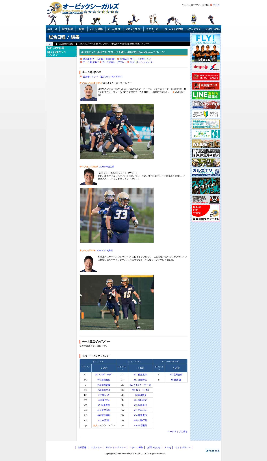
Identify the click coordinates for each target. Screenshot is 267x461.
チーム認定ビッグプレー (114, 62)
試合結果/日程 (66, 43)
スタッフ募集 (136, 447)
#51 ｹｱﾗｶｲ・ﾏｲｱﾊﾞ (103, 374)
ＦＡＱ (168, 447)
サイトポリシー (183, 447)
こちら (216, 5)
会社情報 (82, 447)
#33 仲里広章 (140, 374)
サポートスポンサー (116, 447)
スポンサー (96, 447)
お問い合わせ (153, 447)
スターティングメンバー (142, 62)
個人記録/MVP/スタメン (56, 53)
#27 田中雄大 (140, 410)
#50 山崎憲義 (104, 385)
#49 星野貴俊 (176, 374)
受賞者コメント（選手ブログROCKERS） (103, 76)
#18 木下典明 (104, 410)
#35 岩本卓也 (140, 405)
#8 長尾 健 (176, 379)
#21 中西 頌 (103, 420)
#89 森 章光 (103, 400)
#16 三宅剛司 (140, 425)
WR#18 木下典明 (105, 250)
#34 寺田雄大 (140, 400)
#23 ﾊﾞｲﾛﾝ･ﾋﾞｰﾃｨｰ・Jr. (140, 385)
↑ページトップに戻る (177, 431)
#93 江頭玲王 (140, 379)
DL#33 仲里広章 (106, 166)
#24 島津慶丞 (140, 415)
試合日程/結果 (55, 47)
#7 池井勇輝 (104, 405)
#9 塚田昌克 (140, 395)
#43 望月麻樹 (104, 415)
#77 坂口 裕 (103, 395)
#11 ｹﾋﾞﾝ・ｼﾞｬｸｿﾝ (140, 390)
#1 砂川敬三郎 (140, 420)
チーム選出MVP (91, 62)
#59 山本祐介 (104, 390)
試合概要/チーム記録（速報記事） (99, 59)
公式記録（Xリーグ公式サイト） (136, 59)
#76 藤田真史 (104, 379)
